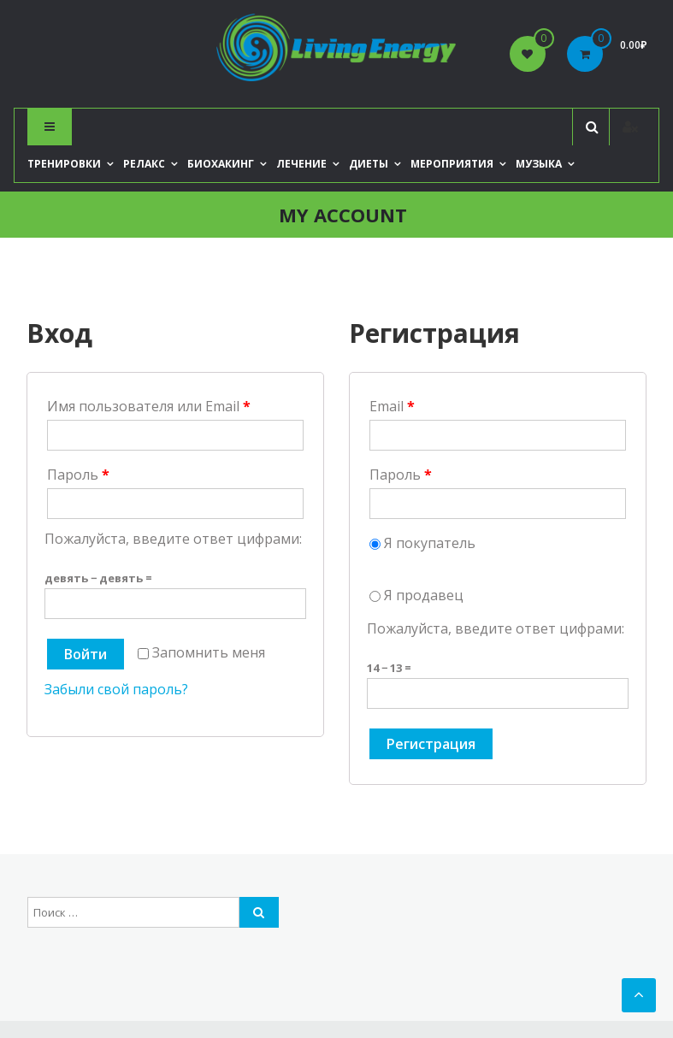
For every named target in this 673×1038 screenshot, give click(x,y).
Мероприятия (451, 163)
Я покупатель (422, 543)
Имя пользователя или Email (149, 406)
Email (392, 406)
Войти (85, 654)
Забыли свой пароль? (116, 689)
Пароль (78, 474)
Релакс (144, 163)
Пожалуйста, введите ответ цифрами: (173, 538)
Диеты (368, 163)
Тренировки (64, 163)
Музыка (539, 163)
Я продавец (416, 595)
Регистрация (431, 743)
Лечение (301, 163)
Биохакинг (220, 163)
